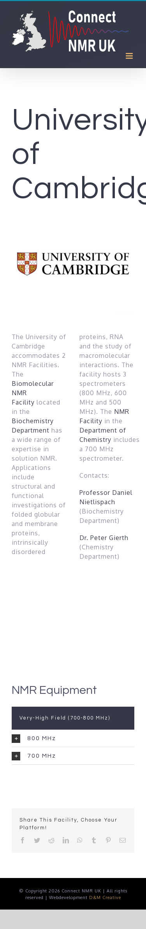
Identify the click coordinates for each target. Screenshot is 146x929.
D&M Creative (105, 897)
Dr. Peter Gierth (103, 538)
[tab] (73, 738)
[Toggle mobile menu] (130, 56)
